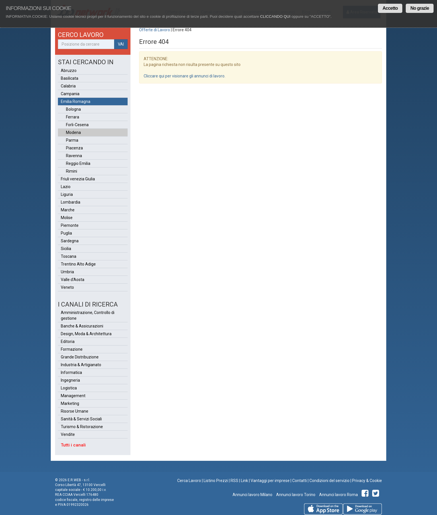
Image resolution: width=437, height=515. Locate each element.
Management (73, 395)
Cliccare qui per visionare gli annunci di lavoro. (184, 76)
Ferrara (72, 117)
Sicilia (66, 248)
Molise (67, 217)
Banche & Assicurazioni (82, 326)
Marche (68, 210)
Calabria (68, 86)
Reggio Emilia (78, 163)
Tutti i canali (73, 445)
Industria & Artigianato (81, 364)
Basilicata (69, 78)
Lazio (66, 186)
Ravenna (74, 155)
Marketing (70, 403)
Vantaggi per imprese (270, 480)
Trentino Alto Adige (78, 264)
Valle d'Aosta (72, 279)
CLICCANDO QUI (275, 16)
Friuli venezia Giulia (78, 179)
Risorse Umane (74, 411)
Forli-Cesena (77, 124)
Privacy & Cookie (367, 480)
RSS (234, 480)
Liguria (67, 194)
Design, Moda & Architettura (86, 333)
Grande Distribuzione (80, 357)
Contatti (299, 480)
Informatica (71, 372)
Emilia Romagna (75, 101)
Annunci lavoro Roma (338, 494)
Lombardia (70, 202)
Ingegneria (70, 380)
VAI (121, 44)
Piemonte (70, 225)
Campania (70, 93)
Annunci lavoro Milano (252, 494)
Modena (73, 132)
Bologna (73, 109)
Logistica (69, 388)
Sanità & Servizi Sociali (81, 419)
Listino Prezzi (216, 480)
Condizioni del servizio (329, 480)
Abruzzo (69, 70)
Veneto (67, 287)
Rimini (71, 171)
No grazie (419, 8)
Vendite (68, 434)
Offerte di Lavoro (154, 30)
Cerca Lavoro (189, 480)
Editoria (68, 341)
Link (244, 480)
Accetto (390, 8)
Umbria (67, 272)
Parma (72, 140)
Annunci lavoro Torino (295, 494)
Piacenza (74, 148)
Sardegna (70, 241)
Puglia (66, 233)
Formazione (72, 349)
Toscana (68, 256)
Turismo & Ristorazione (82, 426)
